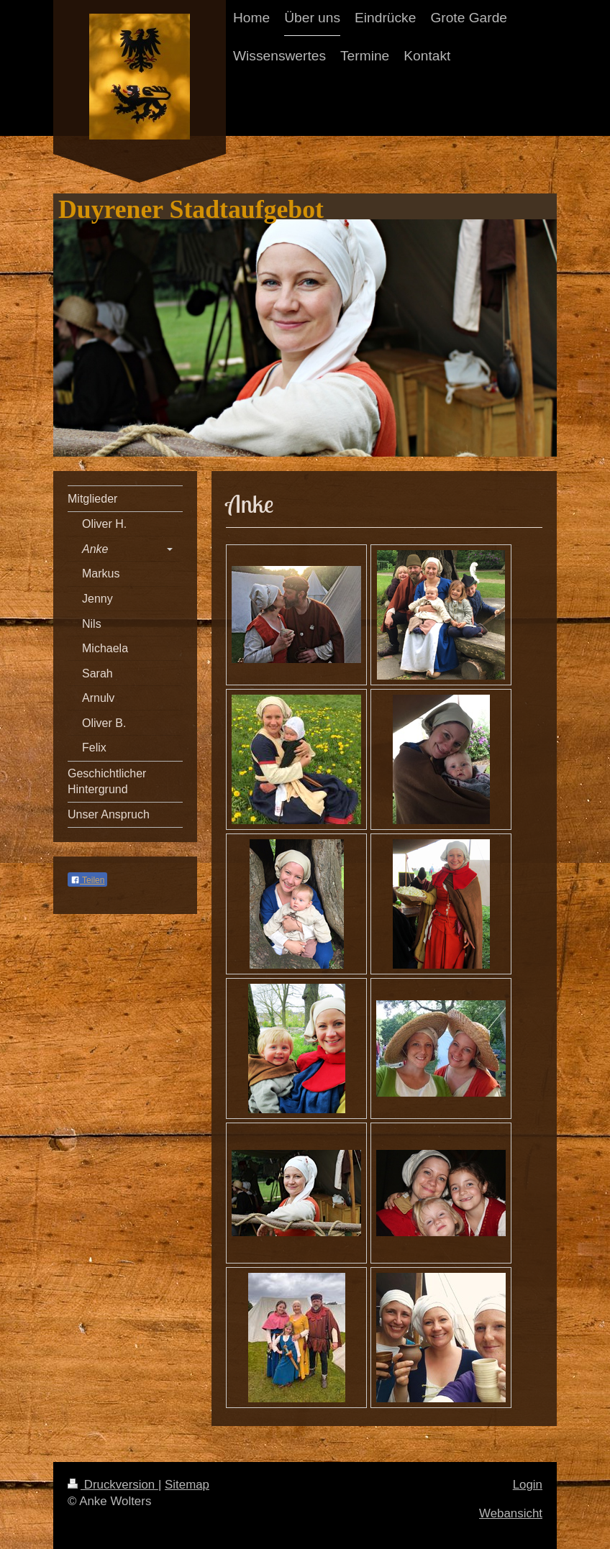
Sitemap (187, 1484)
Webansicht (510, 1513)
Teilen (87, 880)
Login (527, 1484)
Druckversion (113, 1484)
